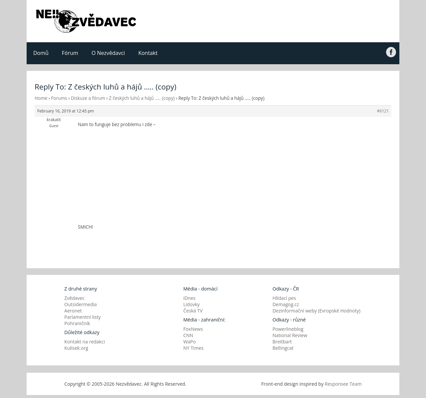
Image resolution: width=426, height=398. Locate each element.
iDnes (189, 298)
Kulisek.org (76, 348)
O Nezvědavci (108, 53)
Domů (41, 53)
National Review (290, 335)
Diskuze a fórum (88, 98)
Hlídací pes (284, 298)
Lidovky (191, 304)
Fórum (70, 53)
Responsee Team (343, 384)
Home (41, 98)
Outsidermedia (80, 304)
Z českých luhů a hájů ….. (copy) (142, 98)
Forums (59, 98)
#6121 (383, 111)
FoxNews (193, 329)
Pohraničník (77, 323)
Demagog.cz (286, 304)
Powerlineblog (288, 329)
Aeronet (73, 310)
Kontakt (147, 53)
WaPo (189, 341)
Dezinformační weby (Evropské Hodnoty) (316, 310)
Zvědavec (74, 298)
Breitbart (282, 341)
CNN (188, 335)
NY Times (193, 348)
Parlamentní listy (82, 317)
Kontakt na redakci (84, 341)
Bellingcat (283, 348)
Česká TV (193, 310)
